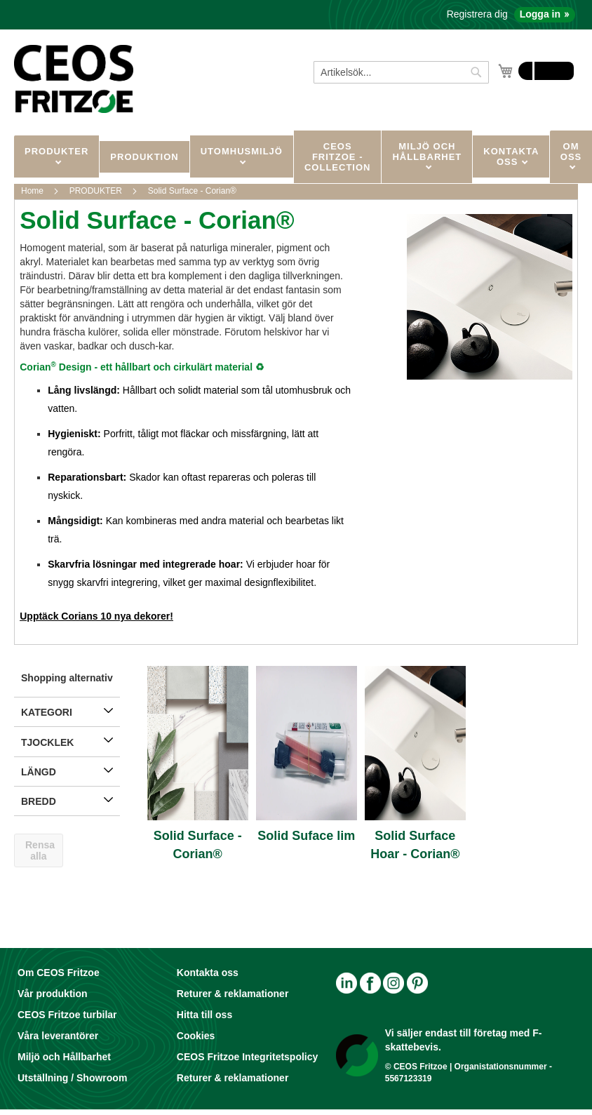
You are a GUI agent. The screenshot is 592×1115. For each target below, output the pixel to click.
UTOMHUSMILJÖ (242, 151)
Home (33, 191)
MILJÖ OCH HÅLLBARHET (427, 151)
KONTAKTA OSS (511, 156)
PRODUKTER (56, 151)
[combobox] (401, 72)
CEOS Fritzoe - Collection (337, 157)
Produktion (144, 157)
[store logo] (73, 78)
